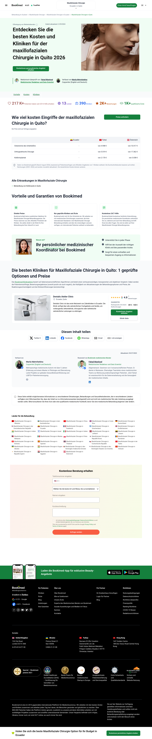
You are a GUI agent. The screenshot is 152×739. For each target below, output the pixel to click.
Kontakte (57, 608)
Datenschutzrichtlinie (86, 515)
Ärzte (40, 591)
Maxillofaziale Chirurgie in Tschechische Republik (100, 443)
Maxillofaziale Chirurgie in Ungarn (51, 446)
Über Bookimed (60, 588)
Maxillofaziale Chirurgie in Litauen (126, 432)
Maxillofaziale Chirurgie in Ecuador (48, 427)
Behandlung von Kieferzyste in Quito (27, 186)
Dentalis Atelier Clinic (63, 296)
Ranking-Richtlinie (129, 601)
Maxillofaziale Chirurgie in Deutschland (126, 422)
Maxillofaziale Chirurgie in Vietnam (126, 448)
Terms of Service (57, 520)
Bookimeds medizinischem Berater (99, 358)
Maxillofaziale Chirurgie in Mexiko (51, 436)
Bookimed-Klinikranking (24, 282)
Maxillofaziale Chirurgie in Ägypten (48, 453)
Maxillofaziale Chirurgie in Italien (77, 431)
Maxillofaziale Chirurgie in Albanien (22, 422)
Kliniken (36, 94)
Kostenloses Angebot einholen (124, 312)
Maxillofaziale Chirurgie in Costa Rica (102, 422)
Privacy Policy (89, 519)
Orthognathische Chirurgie (24, 152)
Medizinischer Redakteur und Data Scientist (37, 82)
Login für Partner (103, 591)
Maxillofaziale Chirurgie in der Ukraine (24, 448)
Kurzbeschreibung (59, 501)
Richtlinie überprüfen (130, 594)
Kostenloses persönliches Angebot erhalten (123, 734)
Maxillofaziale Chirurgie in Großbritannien (126, 427)
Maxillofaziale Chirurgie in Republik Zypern (22, 453)
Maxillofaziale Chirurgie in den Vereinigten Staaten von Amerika (102, 448)
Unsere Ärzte (59, 594)
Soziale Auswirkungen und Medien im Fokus (70, 601)
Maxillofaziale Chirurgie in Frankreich (74, 427)
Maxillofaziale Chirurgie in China (76, 421)
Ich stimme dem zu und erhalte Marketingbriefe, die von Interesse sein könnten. (76, 515)
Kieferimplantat (20, 158)
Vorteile (16, 94)
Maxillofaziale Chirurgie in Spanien (48, 443)
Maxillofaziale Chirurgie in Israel (50, 431)
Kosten (26, 94)
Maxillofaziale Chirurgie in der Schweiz (24, 443)
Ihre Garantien (43, 601)
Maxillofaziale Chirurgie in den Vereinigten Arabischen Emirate (75, 448)
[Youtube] (22, 604)
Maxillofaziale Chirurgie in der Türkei (127, 443)
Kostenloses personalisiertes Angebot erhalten (30, 69)
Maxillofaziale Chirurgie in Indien (25, 431)
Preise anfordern (122, 117)
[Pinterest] (31, 604)
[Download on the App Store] (114, 566)
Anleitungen (42, 598)
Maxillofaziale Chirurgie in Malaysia (22, 437)
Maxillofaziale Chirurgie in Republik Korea (100, 437)
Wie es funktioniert (61, 591)
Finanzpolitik (127, 598)
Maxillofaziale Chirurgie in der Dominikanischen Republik (23, 427)
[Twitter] (26, 604)
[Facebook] (14, 604)
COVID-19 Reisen (129, 605)
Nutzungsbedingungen (73, 515)
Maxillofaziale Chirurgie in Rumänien (126, 437)
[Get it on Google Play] (131, 566)
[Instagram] (18, 604)
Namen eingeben (58, 490)
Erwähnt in (20, 589)
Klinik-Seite (124, 318)
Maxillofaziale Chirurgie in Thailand (74, 443)
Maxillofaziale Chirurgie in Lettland (100, 432)
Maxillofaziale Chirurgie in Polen (76, 436)
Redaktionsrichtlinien (131, 608)
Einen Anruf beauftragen (127, 5)
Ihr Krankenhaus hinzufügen (107, 588)
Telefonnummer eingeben (62, 476)
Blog (40, 594)
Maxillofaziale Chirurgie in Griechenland (100, 427)
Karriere (57, 605)
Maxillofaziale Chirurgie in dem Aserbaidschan (50, 422)
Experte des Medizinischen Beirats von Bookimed (72, 598)
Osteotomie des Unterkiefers (25, 146)
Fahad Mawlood (95, 362)
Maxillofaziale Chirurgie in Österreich (74, 453)
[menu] (6, 5)
